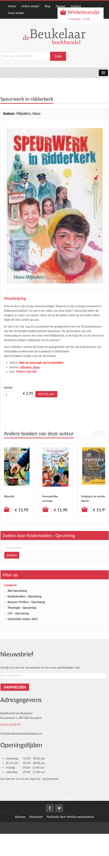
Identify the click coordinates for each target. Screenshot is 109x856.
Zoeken (12, 555)
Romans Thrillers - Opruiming (26, 602)
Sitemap (20, 817)
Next (101, 433)
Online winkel (30, 6)
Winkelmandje (83, 12)
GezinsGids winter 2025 (23, 619)
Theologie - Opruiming (22, 608)
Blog (47, 6)
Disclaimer (36, 817)
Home (12, 6)
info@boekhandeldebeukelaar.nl (21, 734)
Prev (95, 433)
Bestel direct (6, 509)
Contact (76, 6)
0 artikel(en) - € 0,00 (79, 19)
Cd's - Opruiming (18, 613)
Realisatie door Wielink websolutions (70, 817)
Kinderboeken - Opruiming (25, 596)
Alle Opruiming (17, 591)
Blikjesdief (9, 496)
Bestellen (46, 394)
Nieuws (60, 6)
